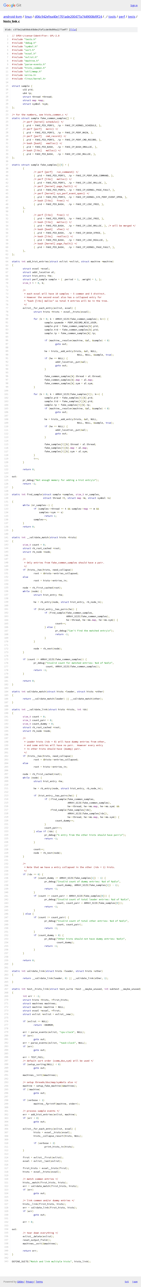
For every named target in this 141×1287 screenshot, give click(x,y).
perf (122, 16)
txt (127, 1281)
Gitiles (20, 1281)
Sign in (134, 5)
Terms (39, 1281)
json (135, 1281)
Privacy (30, 1281)
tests (131, 16)
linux (28, 16)
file (73, 29)
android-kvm (12, 16)
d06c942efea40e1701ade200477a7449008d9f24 (68, 16)
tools (112, 16)
